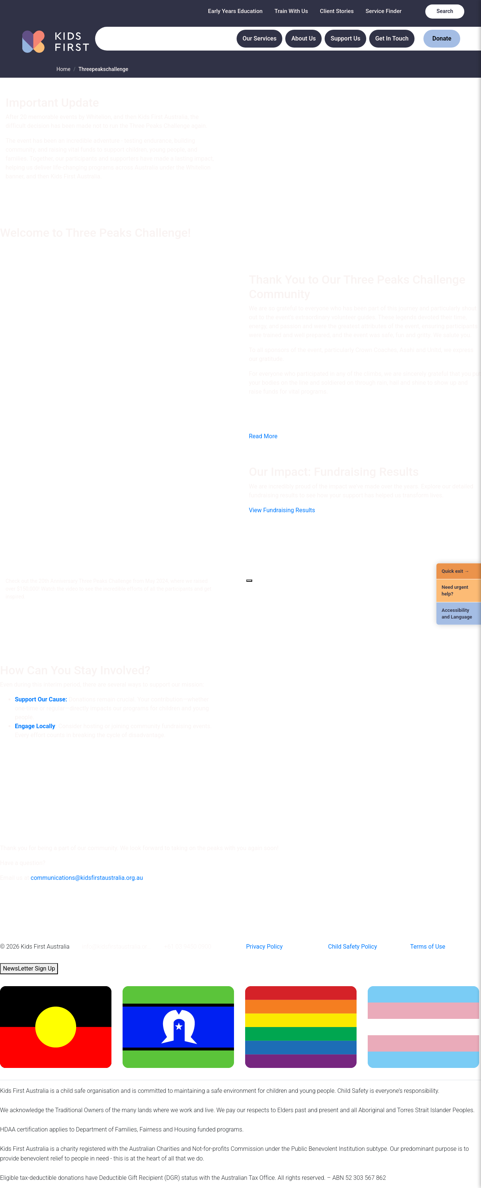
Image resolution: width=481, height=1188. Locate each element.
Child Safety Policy (352, 946)
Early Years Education (235, 11)
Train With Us (291, 11)
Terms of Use (427, 946)
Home (63, 69)
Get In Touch (392, 38)
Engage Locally (35, 726)
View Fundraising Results (282, 510)
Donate (441, 38)
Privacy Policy (264, 946)
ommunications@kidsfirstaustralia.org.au (88, 877)
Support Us (345, 38)
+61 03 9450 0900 (187, 946)
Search (444, 11)
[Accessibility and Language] (458, 613)
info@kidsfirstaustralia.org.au (117, 946)
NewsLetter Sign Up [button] (29, 968)
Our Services (259, 38)
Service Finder (383, 11)
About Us (303, 38)
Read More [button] (263, 436)
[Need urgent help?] (458, 591)
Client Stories (337, 11)
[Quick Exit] (458, 571)
